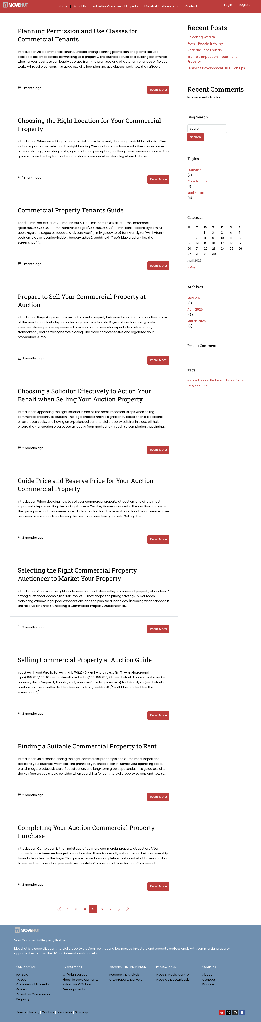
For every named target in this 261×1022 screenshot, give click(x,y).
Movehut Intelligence (159, 6)
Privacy (34, 1012)
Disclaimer (64, 1012)
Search (195, 137)
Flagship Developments (80, 979)
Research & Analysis (124, 974)
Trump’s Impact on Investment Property (212, 59)
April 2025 (195, 309)
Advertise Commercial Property (115, 6)
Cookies (48, 1012)
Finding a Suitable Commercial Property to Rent (87, 746)
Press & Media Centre (172, 974)
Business (194, 170)
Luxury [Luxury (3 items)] (190, 385)
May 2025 (195, 298)
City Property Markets (125, 979)
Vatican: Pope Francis (204, 50)
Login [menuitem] (228, 4)
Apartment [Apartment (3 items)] (193, 380)
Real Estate (196, 193)
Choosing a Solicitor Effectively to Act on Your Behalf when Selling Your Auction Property (84, 395)
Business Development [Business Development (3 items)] (212, 380)
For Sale (22, 974)
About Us (80, 6)
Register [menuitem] (245, 4)
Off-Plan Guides (75, 974)
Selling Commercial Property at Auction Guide (85, 660)
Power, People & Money (205, 43)
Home (63, 6)
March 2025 (196, 321)
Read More (158, 90)
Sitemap (81, 1012)
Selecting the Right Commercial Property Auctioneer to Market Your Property (77, 574)
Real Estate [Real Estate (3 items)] (201, 385)
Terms (21, 1012)
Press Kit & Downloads (172, 979)
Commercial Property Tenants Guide (71, 210)
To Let (21, 979)
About (207, 974)
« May (191, 267)
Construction (198, 181)
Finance (208, 984)
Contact (191, 6)
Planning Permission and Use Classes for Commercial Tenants (77, 35)
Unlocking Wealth (201, 37)
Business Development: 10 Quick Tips (216, 68)
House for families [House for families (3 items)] (235, 380)
